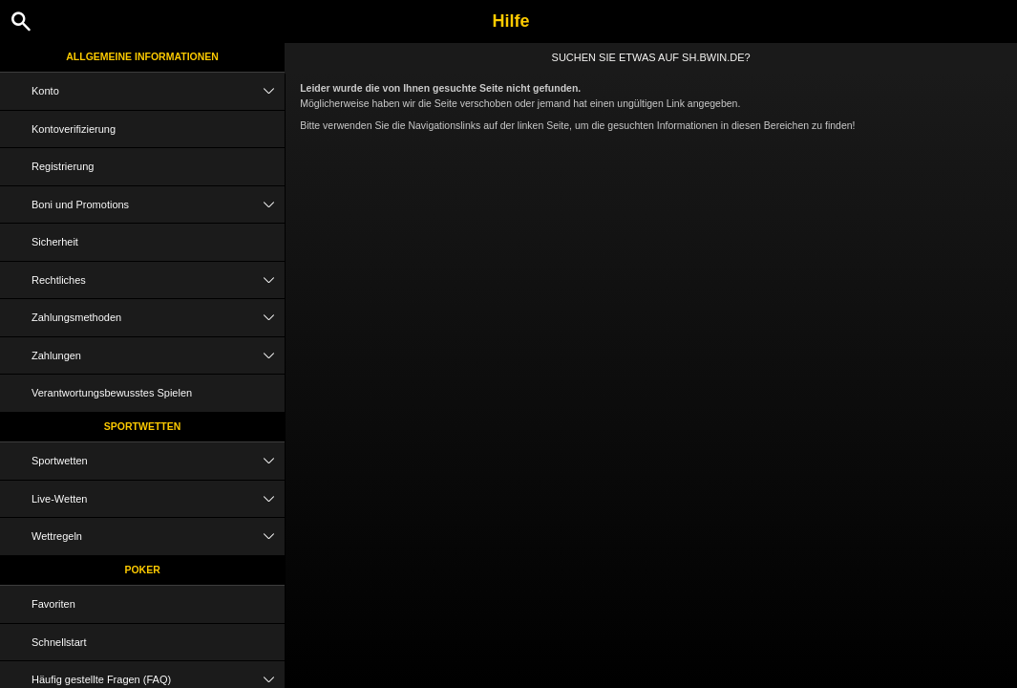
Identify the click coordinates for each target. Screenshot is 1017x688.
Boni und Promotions (158, 205)
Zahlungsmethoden (158, 317)
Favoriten (53, 604)
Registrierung (63, 166)
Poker (141, 569)
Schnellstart (59, 642)
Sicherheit (55, 241)
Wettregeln (158, 536)
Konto (158, 91)
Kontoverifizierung (74, 129)
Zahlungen (158, 356)
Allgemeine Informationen (142, 56)
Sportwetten (142, 426)
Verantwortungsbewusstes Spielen (112, 392)
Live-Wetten (158, 499)
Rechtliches (158, 280)
